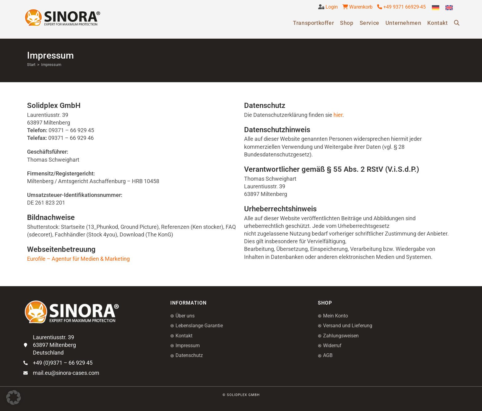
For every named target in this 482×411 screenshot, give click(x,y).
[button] (13, 397)
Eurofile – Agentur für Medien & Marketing (78, 258)
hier (338, 115)
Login (331, 7)
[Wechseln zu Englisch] (449, 8)
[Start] (31, 64)
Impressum (51, 64)
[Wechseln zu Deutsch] (435, 8)
